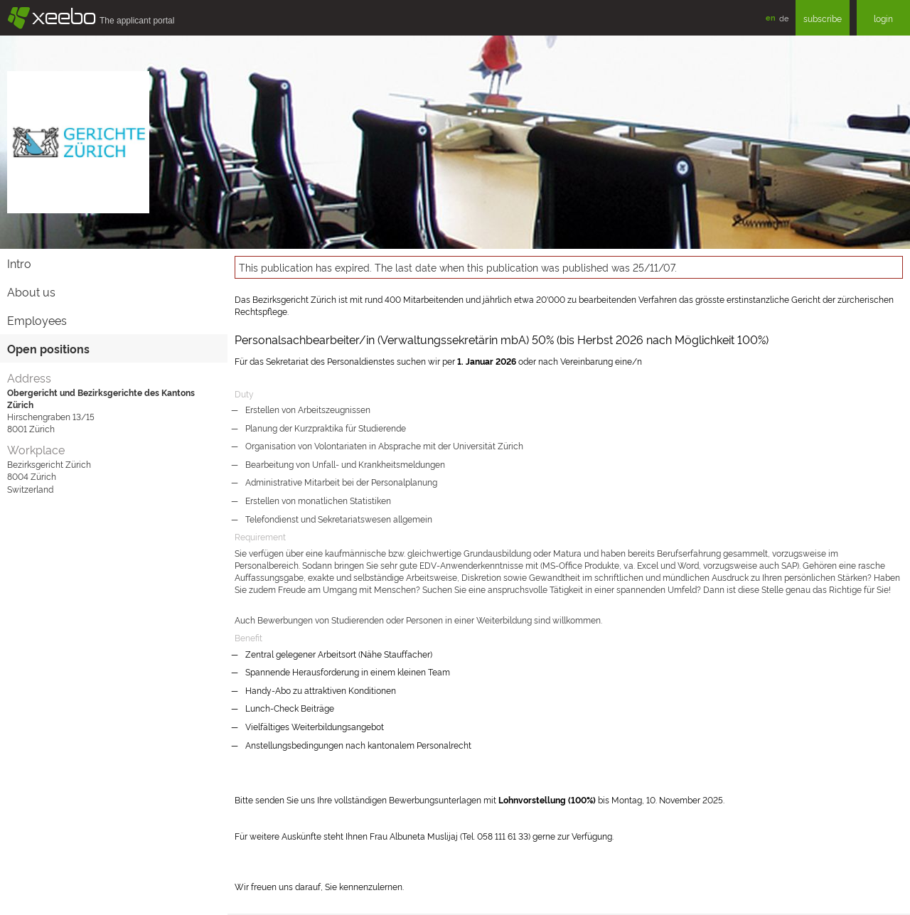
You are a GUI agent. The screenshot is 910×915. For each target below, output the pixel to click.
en (771, 17)
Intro (19, 263)
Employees (37, 320)
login (883, 18)
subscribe (822, 18)
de (783, 17)
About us (31, 291)
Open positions (48, 348)
